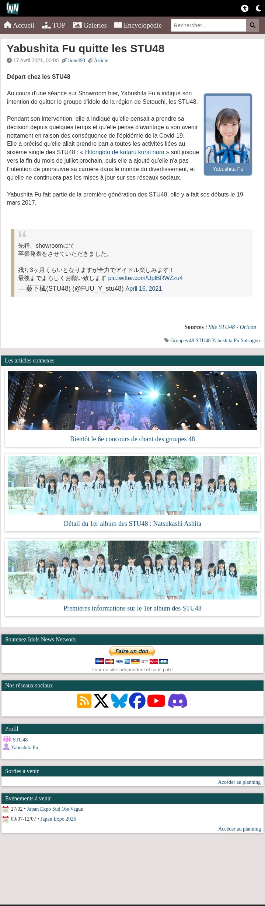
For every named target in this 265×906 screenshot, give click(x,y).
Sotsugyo (250, 340)
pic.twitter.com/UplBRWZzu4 (145, 278)
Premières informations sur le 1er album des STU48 (132, 608)
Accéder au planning (239, 782)
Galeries (90, 25)
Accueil (19, 25)
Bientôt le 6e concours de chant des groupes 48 (132, 439)
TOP (54, 25)
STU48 (203, 340)
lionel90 (76, 60)
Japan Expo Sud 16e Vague (55, 809)
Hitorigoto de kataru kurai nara (124, 152)
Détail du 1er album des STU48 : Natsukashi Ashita (132, 523)
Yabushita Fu (225, 340)
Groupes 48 (182, 340)
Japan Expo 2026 (58, 819)
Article (101, 60)
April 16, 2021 (144, 289)
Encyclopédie (138, 25)
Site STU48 (222, 327)
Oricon (248, 327)
